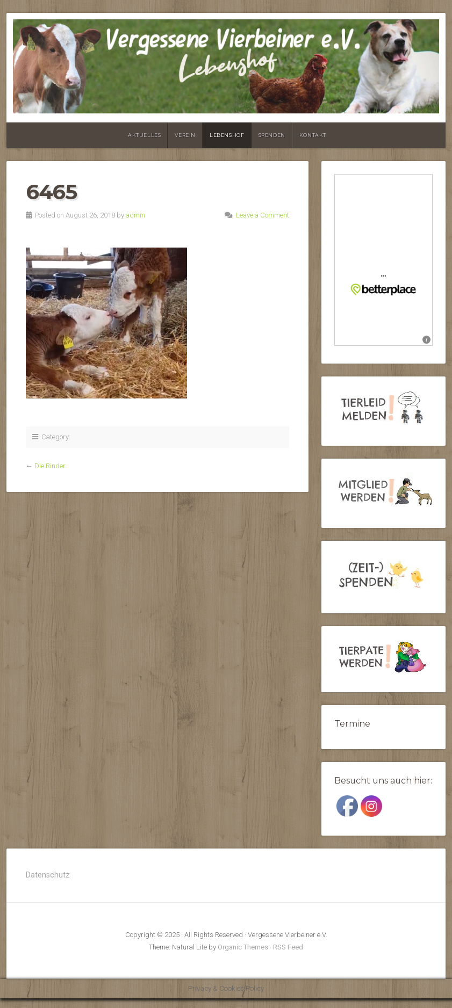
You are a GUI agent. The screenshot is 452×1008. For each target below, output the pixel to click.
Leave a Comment (262, 215)
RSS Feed (288, 947)
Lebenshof (227, 135)
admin (135, 215)
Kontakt (312, 135)
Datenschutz (48, 875)
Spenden (272, 135)
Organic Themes (243, 947)
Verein (185, 135)
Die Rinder (50, 466)
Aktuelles (144, 135)
